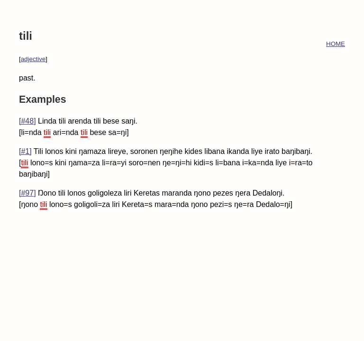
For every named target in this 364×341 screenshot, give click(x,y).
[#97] (27, 193)
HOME (335, 43)
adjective (33, 59)
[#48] (27, 121)
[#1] (25, 151)
